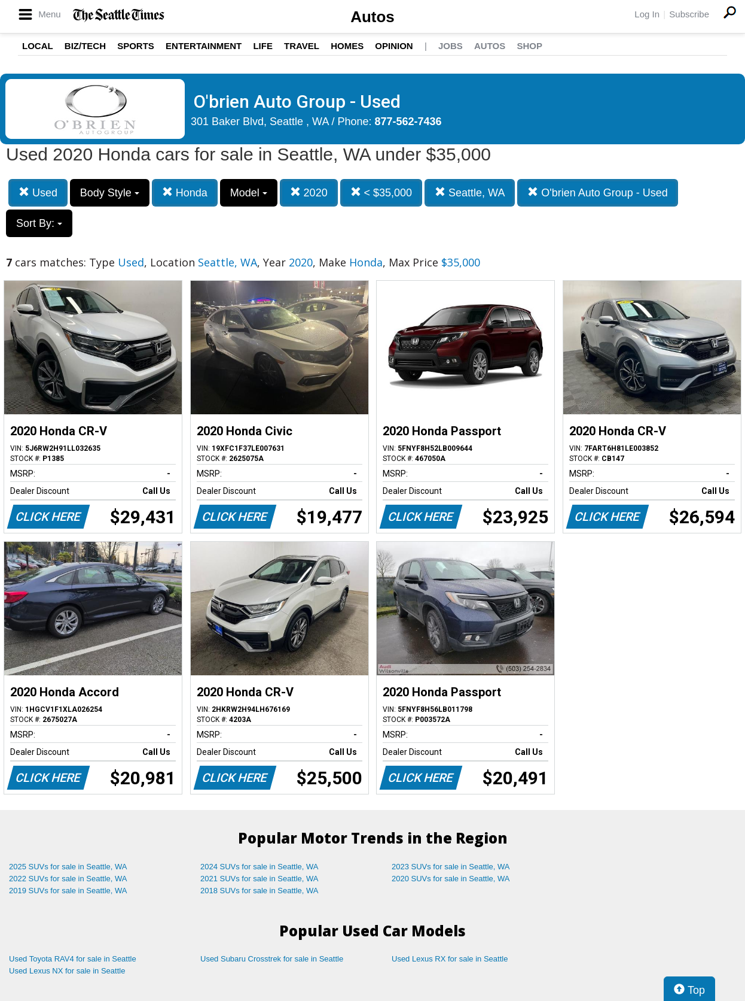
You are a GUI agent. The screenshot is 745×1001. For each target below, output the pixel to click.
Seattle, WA (470, 192)
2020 (309, 192)
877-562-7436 (408, 122)
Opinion (394, 46)
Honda (184, 192)
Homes (347, 46)
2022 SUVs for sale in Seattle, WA (68, 878)
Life (263, 46)
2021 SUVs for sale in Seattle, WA (259, 878)
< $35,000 (381, 192)
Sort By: (39, 223)
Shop (529, 46)
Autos (372, 17)
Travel (301, 46)
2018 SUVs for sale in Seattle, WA (259, 890)
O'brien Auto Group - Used (597, 192)
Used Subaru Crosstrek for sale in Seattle (271, 958)
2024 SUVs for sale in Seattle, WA (259, 866)
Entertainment (204, 46)
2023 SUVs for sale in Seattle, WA (451, 866)
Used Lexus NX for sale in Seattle (67, 970)
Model (248, 193)
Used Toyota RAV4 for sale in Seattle (72, 958)
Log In (646, 14)
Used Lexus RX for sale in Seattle (450, 958)
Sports (135, 46)
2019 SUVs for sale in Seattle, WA (68, 890)
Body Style (109, 193)
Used (38, 192)
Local (37, 46)
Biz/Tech (85, 46)
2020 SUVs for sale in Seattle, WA (451, 878)
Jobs (450, 46)
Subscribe (689, 14)
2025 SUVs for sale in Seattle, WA (68, 866)
